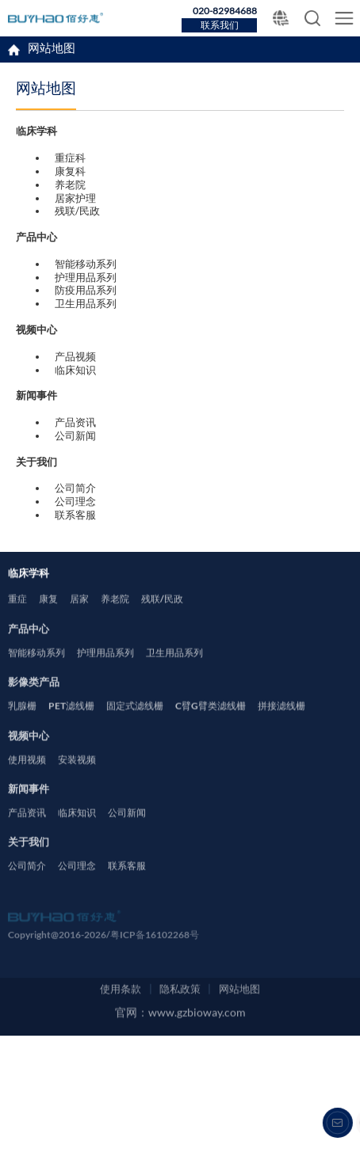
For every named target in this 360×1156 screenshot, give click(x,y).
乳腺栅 (22, 726)
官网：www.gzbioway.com (180, 1104)
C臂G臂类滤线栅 (210, 726)
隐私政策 (180, 1075)
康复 (48, 619)
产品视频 (75, 356)
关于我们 (28, 858)
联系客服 (75, 514)
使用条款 (120, 1075)
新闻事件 (28, 805)
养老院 (70, 184)
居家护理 (75, 198)
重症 (17, 619)
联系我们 (220, 26)
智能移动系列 (86, 263)
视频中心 (28, 751)
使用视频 (27, 779)
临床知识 (75, 369)
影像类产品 (33, 698)
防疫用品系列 (86, 289)
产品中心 (28, 645)
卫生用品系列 (86, 303)
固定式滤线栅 (134, 726)
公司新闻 (75, 435)
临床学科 (49, 130)
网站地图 (51, 50)
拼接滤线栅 (281, 726)
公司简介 (75, 487)
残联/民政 (77, 210)
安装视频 (77, 779)
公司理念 (75, 501)
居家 (79, 619)
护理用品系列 (86, 277)
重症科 (70, 157)
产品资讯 (75, 422)
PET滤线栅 (71, 726)
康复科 (70, 171)
